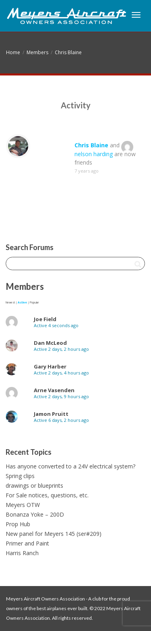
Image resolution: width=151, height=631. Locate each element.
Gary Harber (50, 366)
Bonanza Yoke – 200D (35, 514)
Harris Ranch (22, 553)
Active (22, 302)
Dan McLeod (50, 342)
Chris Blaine (68, 52)
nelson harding (93, 154)
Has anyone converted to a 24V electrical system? (70, 466)
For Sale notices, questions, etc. (47, 495)
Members (37, 52)
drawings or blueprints (34, 485)
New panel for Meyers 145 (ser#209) (53, 533)
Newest (10, 302)
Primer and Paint (27, 543)
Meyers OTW (23, 505)
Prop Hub (18, 524)
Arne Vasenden (54, 390)
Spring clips (20, 476)
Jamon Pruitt (51, 413)
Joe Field (45, 319)
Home (13, 52)
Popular (34, 302)
